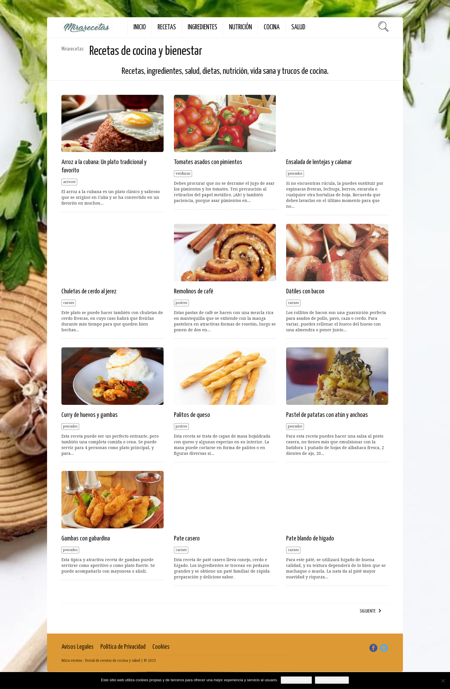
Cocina (272, 27)
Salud (298, 27)
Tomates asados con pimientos (208, 162)
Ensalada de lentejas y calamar (319, 162)
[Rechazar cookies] (443, 681)
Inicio (139, 27)
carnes (68, 303)
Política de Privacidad (123, 647)
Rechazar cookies (332, 680)
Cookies (161, 647)
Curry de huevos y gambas (89, 415)
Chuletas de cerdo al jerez (89, 291)
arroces (69, 182)
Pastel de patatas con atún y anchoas (327, 415)
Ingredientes (202, 27)
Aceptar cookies (296, 680)
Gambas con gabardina (85, 538)
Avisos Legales (77, 647)
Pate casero (187, 538)
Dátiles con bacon (305, 291)
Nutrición (240, 27)
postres (181, 303)
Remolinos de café (193, 291)
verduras (183, 174)
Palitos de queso (192, 415)
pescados (295, 174)
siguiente (368, 611)
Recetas (167, 27)
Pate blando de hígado (310, 538)
